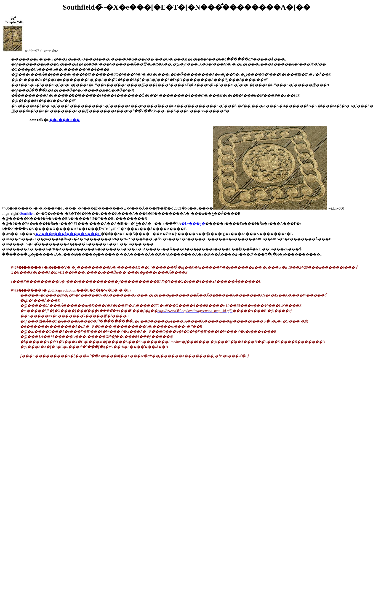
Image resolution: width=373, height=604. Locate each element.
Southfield (27, 213)
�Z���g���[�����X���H (68, 234)
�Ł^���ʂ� (193, 224)
